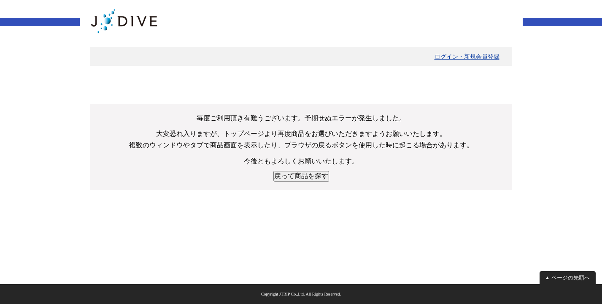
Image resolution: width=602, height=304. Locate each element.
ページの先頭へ (570, 277)
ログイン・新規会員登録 (467, 56)
